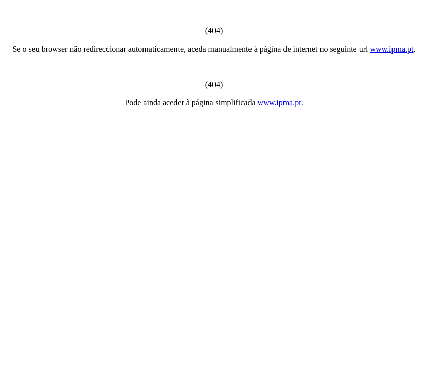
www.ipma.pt (391, 49)
